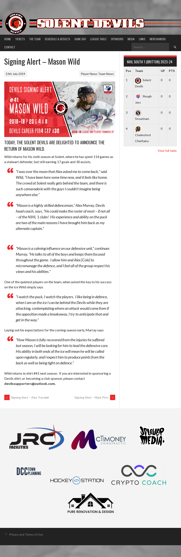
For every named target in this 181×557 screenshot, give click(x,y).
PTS (172, 71)
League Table (98, 39)
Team (139, 71)
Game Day (80, 39)
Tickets (20, 39)
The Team (34, 39)
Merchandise (158, 39)
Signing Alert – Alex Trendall (26, 397)
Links (142, 39)
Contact (9, 47)
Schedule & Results (57, 39)
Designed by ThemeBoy (163, 548)
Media (131, 39)
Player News (89, 74)
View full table (167, 150)
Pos (128, 71)
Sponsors (117, 39)
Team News (106, 74)
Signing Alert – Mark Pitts (94, 397)
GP (163, 71)
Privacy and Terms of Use (26, 534)
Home (7, 39)
